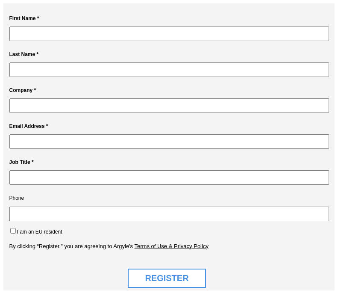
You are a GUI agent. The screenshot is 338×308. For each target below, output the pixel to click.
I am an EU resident (39, 232)
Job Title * (21, 162)
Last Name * (24, 54)
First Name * (24, 18)
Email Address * (28, 126)
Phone (16, 198)
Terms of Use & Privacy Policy (172, 246)
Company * (22, 90)
